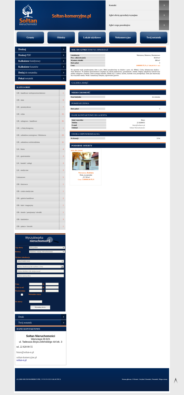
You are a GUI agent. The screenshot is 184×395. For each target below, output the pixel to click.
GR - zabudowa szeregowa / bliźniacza (31, 135)
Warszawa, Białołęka (86, 173)
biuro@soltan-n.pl (25, 352)
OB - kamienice (23, 219)
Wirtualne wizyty (34, 294)
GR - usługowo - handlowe (27, 121)
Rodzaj (18, 252)
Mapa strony (163, 379)
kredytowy (29, 61)
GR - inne (20, 100)
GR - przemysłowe (24, 107)
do (43, 284)
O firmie (135, 379)
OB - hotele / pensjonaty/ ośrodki (29, 212)
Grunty (30, 37)
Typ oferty (19, 248)
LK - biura (20, 149)
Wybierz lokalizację (22, 257)
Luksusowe (21, 177)
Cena (17, 284)
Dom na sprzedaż (89, 49)
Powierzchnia (20, 291)
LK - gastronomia (23, 156)
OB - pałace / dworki (24, 226)
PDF (24, 55)
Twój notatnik (153, 37)
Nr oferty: (19, 302)
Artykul (142, 379)
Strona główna (127, 379)
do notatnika (27, 72)
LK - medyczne (22, 170)
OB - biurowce (22, 184)
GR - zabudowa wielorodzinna (28, 142)
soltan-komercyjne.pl (26, 357)
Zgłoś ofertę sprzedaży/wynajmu (123, 15)
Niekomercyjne (123, 37)
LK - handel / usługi (24, 163)
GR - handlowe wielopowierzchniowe (31, 93)
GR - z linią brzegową (25, 128)
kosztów (28, 67)
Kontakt (112, 5)
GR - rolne (21, 114)
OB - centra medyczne (25, 191)
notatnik (25, 78)
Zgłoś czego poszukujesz (119, 25)
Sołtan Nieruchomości (137, 128)
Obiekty (61, 37)
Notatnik (155, 379)
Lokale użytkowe (92, 37)
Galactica (56, 379)
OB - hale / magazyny (25, 205)
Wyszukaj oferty (40, 307)
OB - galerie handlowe (25, 198)
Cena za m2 (19, 287)
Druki (21, 317)
